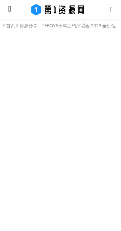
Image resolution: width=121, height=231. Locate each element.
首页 (10, 25)
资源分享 (28, 25)
